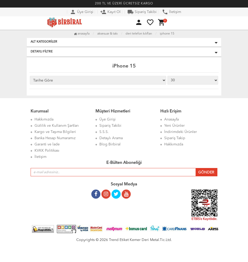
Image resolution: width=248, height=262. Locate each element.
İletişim (171, 12)
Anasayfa (81, 33)
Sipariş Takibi (142, 12)
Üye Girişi (81, 12)
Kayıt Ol (110, 12)
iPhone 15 (167, 33)
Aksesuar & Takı (107, 33)
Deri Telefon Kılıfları (139, 33)
